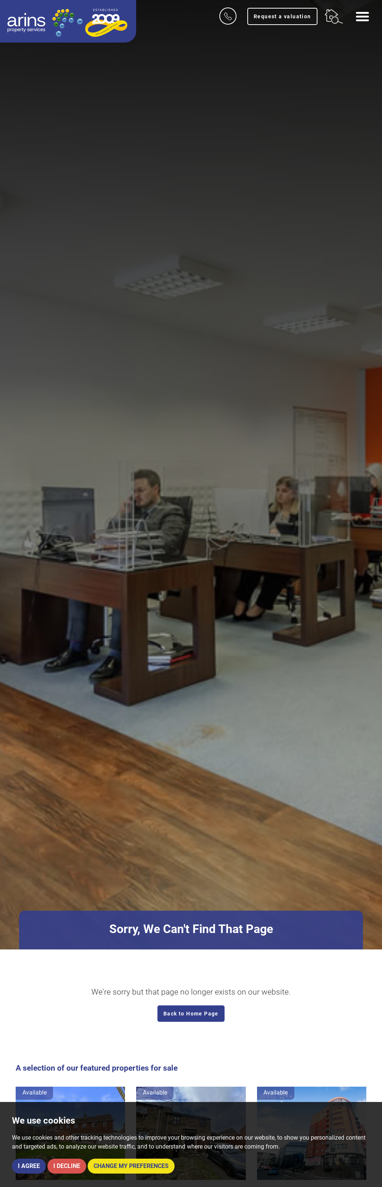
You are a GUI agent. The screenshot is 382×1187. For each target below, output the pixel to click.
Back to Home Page (191, 1014)
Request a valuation (282, 16)
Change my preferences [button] (131, 1165)
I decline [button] (66, 1165)
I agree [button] (29, 1165)
